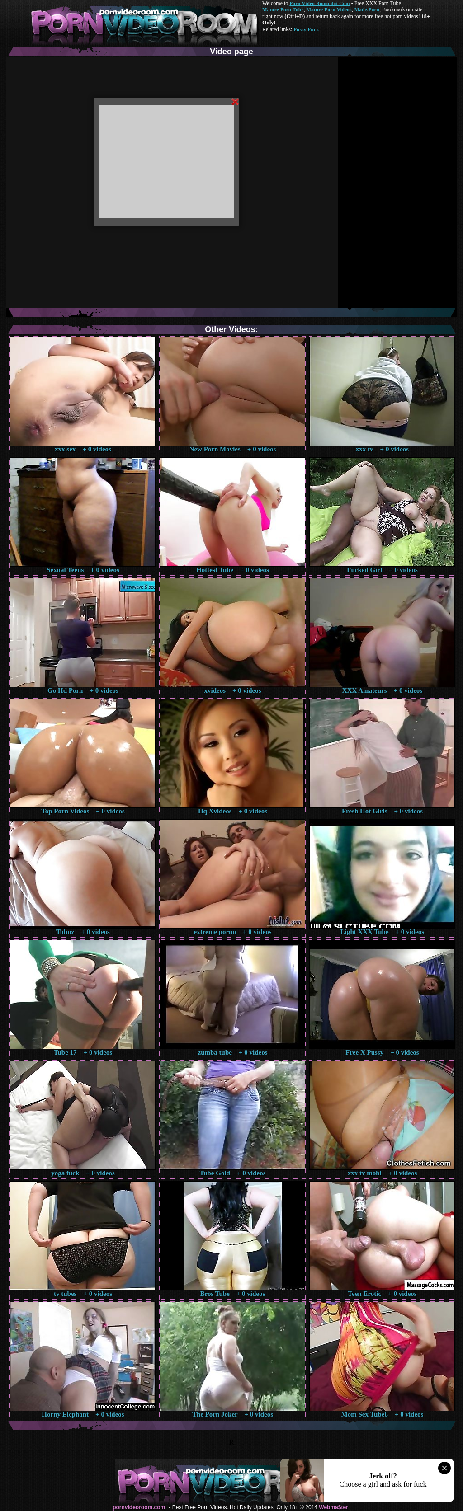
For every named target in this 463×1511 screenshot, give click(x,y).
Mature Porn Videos (329, 9)
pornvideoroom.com (139, 1507)
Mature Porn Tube (283, 9)
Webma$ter (333, 1507)
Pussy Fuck (306, 29)
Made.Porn (366, 9)
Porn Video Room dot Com (319, 3)
